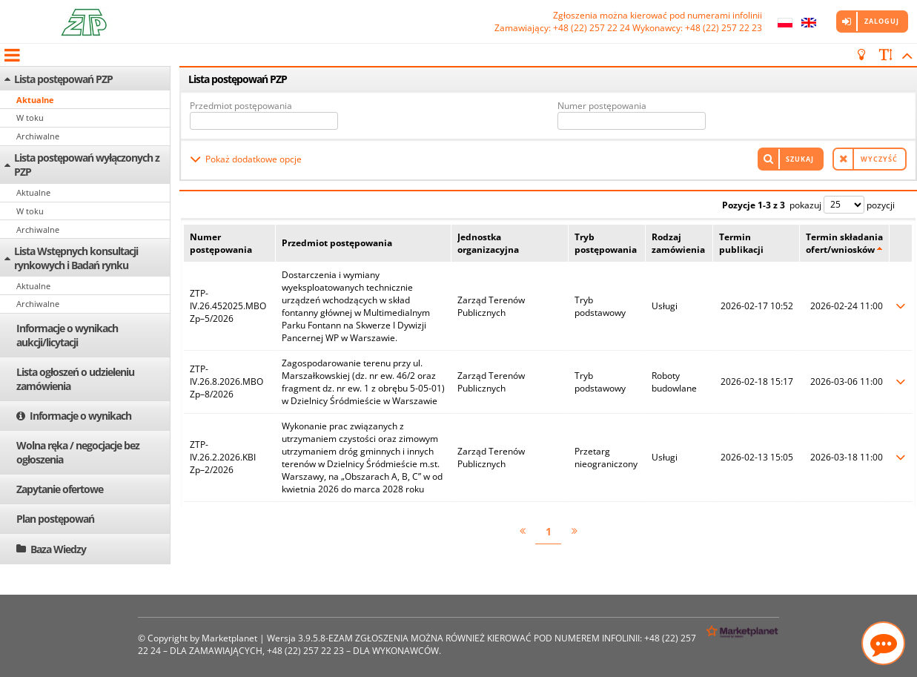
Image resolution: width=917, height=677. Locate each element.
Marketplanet (229, 638)
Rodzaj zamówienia (678, 243)
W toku (30, 117)
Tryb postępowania (606, 243)
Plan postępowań (55, 519)
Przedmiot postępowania (241, 105)
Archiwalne (37, 136)
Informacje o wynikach (80, 416)
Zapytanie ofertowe (59, 489)
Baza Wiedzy (58, 549)
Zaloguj (881, 21)
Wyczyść (879, 159)
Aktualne (35, 99)
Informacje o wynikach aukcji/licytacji (67, 335)
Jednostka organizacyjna (488, 243)
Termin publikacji (741, 243)
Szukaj (800, 159)
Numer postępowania (601, 105)
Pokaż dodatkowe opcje (253, 159)
